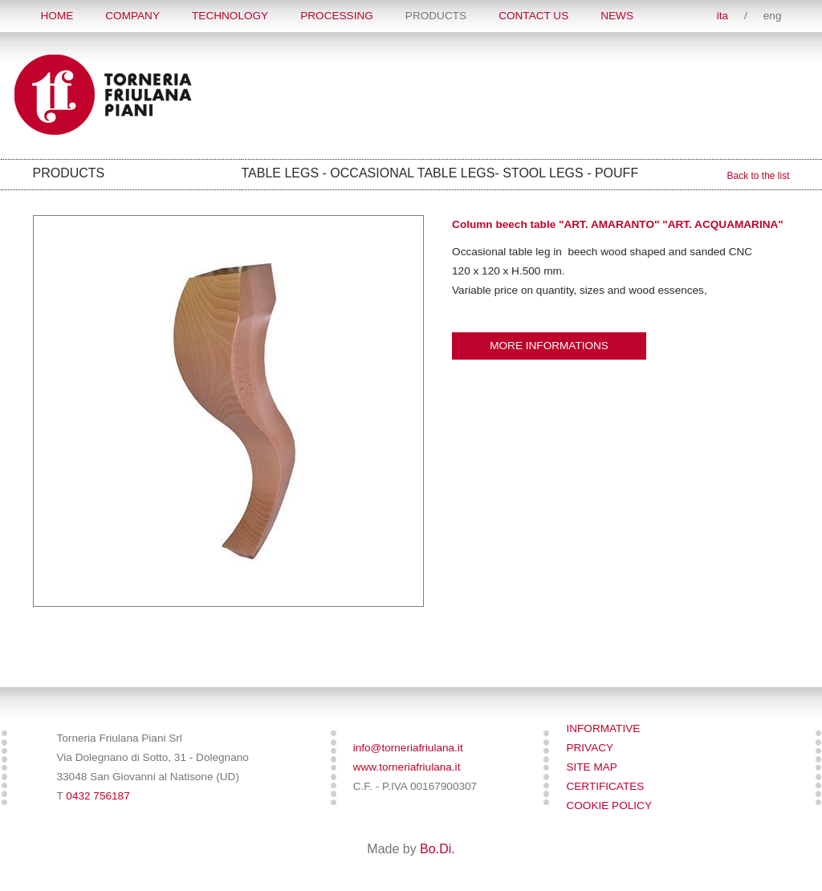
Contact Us (533, 16)
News (616, 16)
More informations (549, 346)
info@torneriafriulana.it (408, 748)
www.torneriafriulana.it (407, 767)
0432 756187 (97, 796)
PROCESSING (336, 16)
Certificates (605, 786)
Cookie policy (609, 805)
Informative (603, 728)
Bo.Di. (437, 849)
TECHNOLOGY (230, 16)
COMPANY (132, 16)
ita (722, 16)
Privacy (589, 748)
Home (57, 16)
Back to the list (757, 175)
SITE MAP (591, 767)
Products (435, 16)
